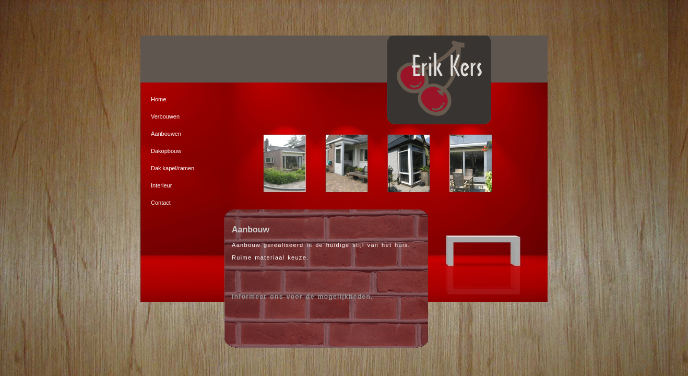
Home (158, 99)
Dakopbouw (166, 151)
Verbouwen (165, 116)
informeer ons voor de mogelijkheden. (302, 296)
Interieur (161, 185)
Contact (161, 202)
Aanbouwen (166, 134)
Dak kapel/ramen (172, 168)
